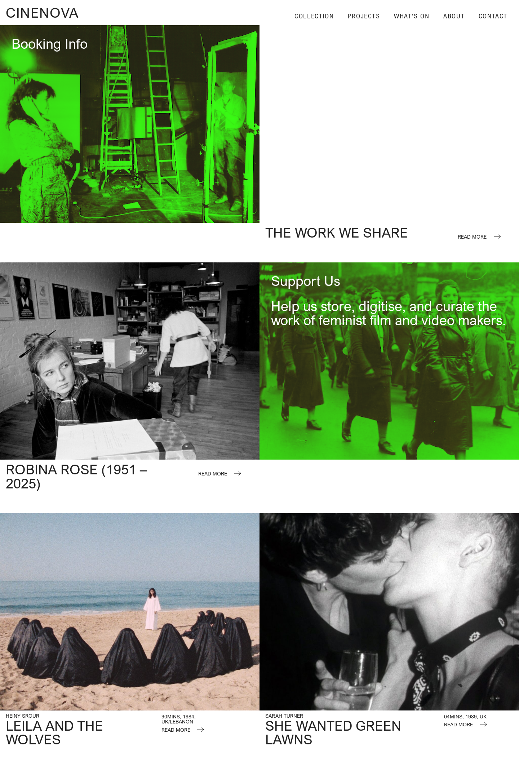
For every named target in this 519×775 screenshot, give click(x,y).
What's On (411, 16)
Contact (493, 16)
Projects (364, 16)
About (454, 16)
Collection (314, 16)
